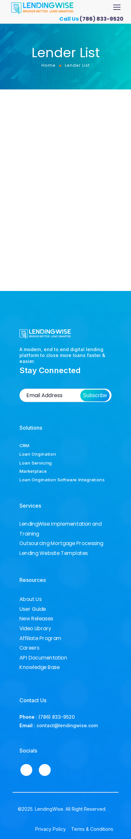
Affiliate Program (40, 638)
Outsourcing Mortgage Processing (61, 543)
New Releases (36, 618)
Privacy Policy (50, 829)
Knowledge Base (39, 667)
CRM (24, 445)
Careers (29, 648)
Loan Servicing (35, 462)
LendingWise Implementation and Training (60, 528)
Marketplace (33, 471)
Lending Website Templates (53, 553)
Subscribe (95, 395)
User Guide (32, 609)
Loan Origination (37, 454)
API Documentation (43, 657)
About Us (30, 599)
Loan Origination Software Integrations (62, 479)
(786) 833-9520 (104, 19)
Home (48, 65)
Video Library (35, 628)
